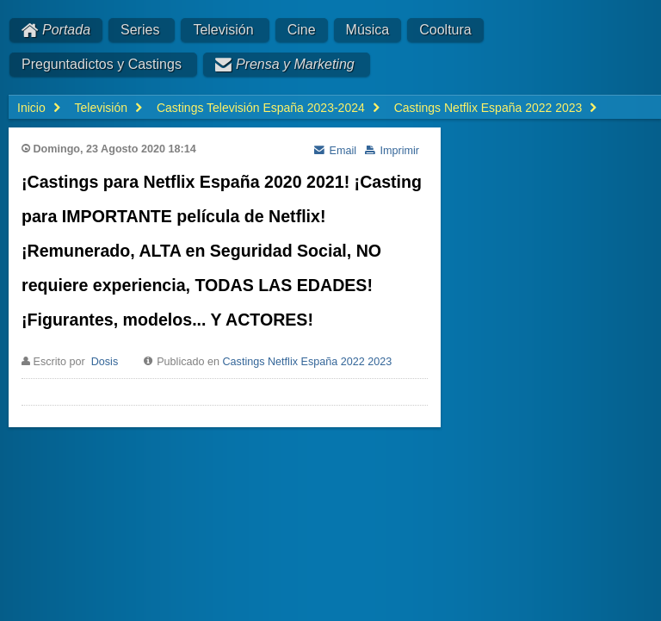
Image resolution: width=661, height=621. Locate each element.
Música (368, 29)
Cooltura (445, 29)
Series (139, 29)
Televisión (223, 29)
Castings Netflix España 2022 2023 (307, 362)
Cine (301, 29)
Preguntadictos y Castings (102, 64)
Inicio (31, 108)
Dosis (105, 362)
